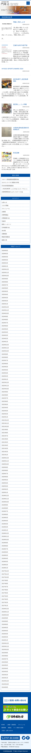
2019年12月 (5, 495)
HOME (3, 724)
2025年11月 (5, 272)
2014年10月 (5, 684)
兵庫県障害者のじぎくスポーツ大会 (12, 192)
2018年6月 (5, 552)
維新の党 (4, 240)
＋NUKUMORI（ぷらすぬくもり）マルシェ (14, 188)
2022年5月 (5, 404)
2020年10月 (5, 464)
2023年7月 (5, 360)
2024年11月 (5, 310)
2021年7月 (5, 436)
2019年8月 (5, 508)
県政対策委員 (6, 237)
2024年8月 (5, 319)
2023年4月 (5, 370)
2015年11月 (5, 646)
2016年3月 (5, 633)
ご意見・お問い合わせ (7, 730)
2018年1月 (5, 568)
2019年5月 (5, 517)
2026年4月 (5, 256)
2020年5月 (5, 480)
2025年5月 (5, 291)
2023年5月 (5, 366)
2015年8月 (5, 656)
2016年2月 (5, 637)
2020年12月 (5, 458)
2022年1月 (5, 417)
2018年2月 (5, 564)
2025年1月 (5, 304)
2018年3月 (5, 561)
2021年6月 (5, 439)
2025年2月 (5, 300)
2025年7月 (5, 285)
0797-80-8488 (7, 744)
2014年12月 (5, 681)
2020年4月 (5, 483)
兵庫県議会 (5, 215)
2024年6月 (5, 326)
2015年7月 (5, 659)
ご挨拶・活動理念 (11, 724)
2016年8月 (5, 621)
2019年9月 (5, 505)
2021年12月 (5, 420)
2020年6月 (5, 476)
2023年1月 (5, 379)
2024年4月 (5, 332)
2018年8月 (5, 546)
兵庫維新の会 (6, 218)
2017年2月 (5, 602)
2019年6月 (5, 514)
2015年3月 (5, 671)
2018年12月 (5, 533)
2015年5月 (5, 665)
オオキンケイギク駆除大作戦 (10, 182)
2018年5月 (5, 555)
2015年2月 (5, 674)
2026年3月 (5, 260)
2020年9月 (5, 467)
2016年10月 (5, 615)
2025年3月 (5, 297)
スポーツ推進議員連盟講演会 (10, 179)
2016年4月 (5, 630)
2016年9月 (5, 618)
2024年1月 (5, 341)
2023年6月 (5, 363)
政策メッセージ (6, 224)
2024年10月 (5, 313)
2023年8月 (5, 357)
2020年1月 (5, 492)
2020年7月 (5, 473)
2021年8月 (5, 432)
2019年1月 (5, 530)
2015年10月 (5, 649)
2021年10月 (5, 426)
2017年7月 (5, 586)
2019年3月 (5, 524)
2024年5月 (5, 329)
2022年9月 (5, 392)
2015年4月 (5, 668)
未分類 (4, 230)
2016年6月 (5, 624)
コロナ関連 (5, 205)
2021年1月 (5, 454)
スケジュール (6, 208)
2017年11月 (5, 574)
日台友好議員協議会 (8, 185)
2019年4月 (5, 520)
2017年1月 (5, 605)
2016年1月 (5, 640)
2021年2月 (5, 451)
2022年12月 (5, 382)
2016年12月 (5, 608)
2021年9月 (5, 429)
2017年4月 (5, 596)
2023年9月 (5, 354)
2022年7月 (5, 398)
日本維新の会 (6, 227)
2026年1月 (5, 266)
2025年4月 (5, 294)
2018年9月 (5, 542)
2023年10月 (5, 351)
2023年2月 (5, 376)
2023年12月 (5, 344)
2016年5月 (5, 627)
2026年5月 (5, 253)
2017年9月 (5, 580)
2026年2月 (5, 263)
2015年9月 (5, 652)
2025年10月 (5, 275)
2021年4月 (5, 445)
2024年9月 (5, 316)
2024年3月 (5, 335)
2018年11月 (5, 536)
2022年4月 (5, 407)
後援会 (9, 727)
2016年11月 (5, 612)
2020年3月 (5, 486)
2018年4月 (5, 558)
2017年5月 (5, 593)
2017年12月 (5, 571)
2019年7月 (5, 511)
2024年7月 (5, 322)
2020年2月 (5, 489)
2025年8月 (5, 282)
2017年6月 (5, 590)
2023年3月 (5, 373)
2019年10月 (5, 502)
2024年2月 (5, 338)
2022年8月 (5, 395)
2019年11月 (5, 498)
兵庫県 (4, 211)
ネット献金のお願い (18, 727)
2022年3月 (5, 410)
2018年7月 (5, 549)
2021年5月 (5, 442)
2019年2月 (5, 527)
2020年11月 (5, 461)
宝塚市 (4, 221)
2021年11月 (5, 423)
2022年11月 (5, 385)
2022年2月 (5, 414)
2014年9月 (5, 687)
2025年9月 (5, 278)
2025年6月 (5, 288)
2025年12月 (5, 269)
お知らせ (4, 202)
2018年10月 (5, 539)
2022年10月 (5, 388)
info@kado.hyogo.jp (14, 746)
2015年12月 (5, 643)
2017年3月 (5, 599)
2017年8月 (5, 583)
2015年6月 (5, 662)
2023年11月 (5, 348)
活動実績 (3, 727)
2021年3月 (5, 448)
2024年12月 (5, 307)
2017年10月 (5, 577)
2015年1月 (5, 678)
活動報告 (4, 233)
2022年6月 (5, 401)
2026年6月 (5, 250)
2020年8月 (5, 470)
